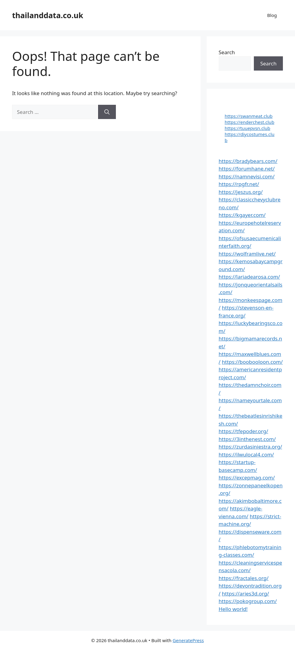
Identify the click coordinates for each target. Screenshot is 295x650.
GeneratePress (188, 640)
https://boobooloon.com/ (252, 361)
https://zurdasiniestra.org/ (250, 446)
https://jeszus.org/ (241, 191)
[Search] (107, 112)
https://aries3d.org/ (245, 593)
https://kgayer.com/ (242, 214)
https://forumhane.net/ (247, 168)
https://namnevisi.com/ (247, 176)
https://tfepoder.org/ (243, 431)
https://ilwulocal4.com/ (246, 454)
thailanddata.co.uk (47, 15)
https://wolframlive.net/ (247, 253)
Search (227, 52)
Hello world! (233, 608)
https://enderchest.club (249, 122)
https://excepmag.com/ (247, 477)
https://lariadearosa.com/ (249, 276)
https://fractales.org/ (244, 578)
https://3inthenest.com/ (247, 439)
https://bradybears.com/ (248, 161)
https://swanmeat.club (249, 116)
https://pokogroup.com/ (248, 601)
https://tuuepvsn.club (247, 128)
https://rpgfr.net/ (239, 184)
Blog (272, 15)
